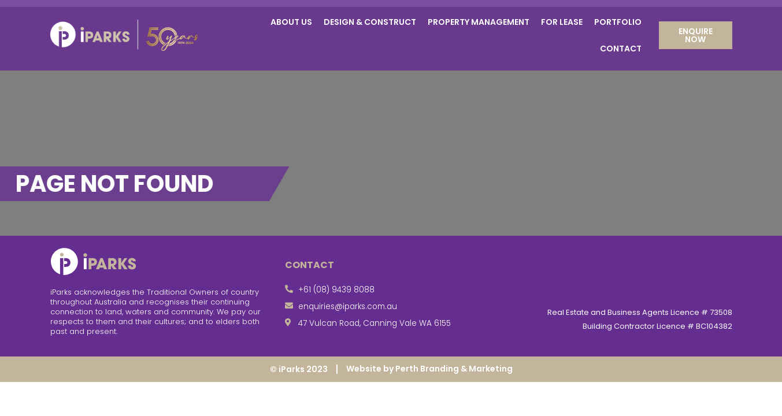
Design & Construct (370, 22)
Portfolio (618, 22)
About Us (291, 22)
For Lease (562, 22)
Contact (621, 48)
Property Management (478, 22)
